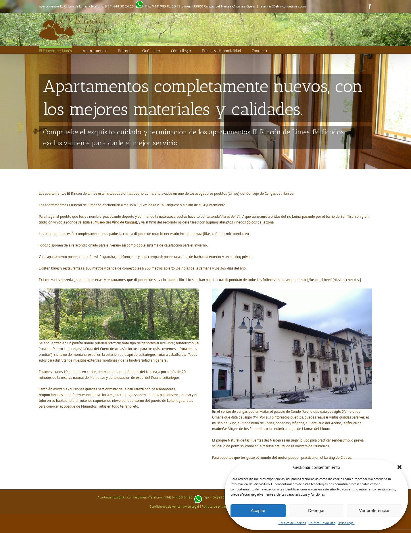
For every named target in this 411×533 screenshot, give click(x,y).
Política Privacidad (322, 523)
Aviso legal (191, 506)
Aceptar (258, 510)
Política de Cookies (292, 523)
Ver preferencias (374, 510)
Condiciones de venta (164, 506)
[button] (399, 467)
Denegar (316, 510)
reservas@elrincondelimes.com (283, 6)
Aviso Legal (346, 523)
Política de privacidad (217, 506)
